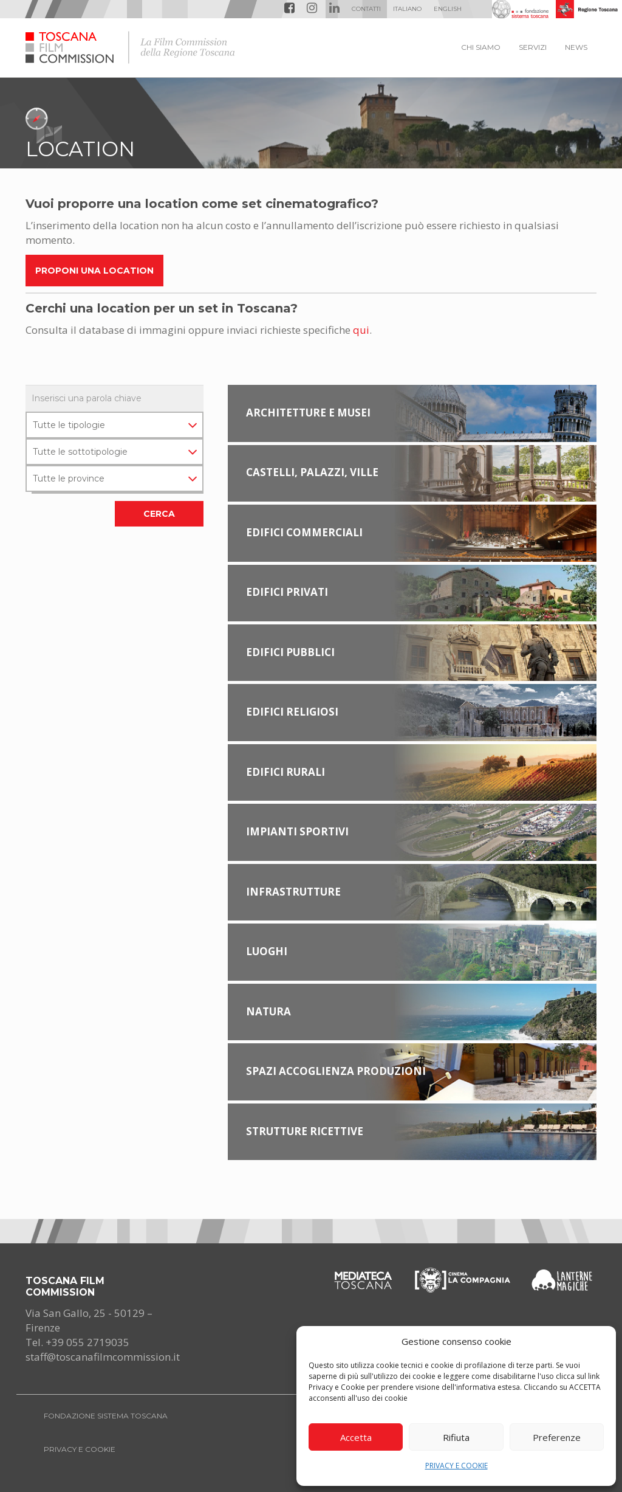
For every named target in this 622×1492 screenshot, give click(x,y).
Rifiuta (456, 1437)
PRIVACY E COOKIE (456, 1465)
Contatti (366, 9)
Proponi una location (94, 270)
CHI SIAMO (481, 47)
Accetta (356, 1437)
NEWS (576, 47)
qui (361, 330)
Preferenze (557, 1437)
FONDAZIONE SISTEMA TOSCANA (106, 1415)
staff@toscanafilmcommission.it (103, 1357)
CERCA (159, 513)
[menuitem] (407, 9)
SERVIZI (533, 47)
